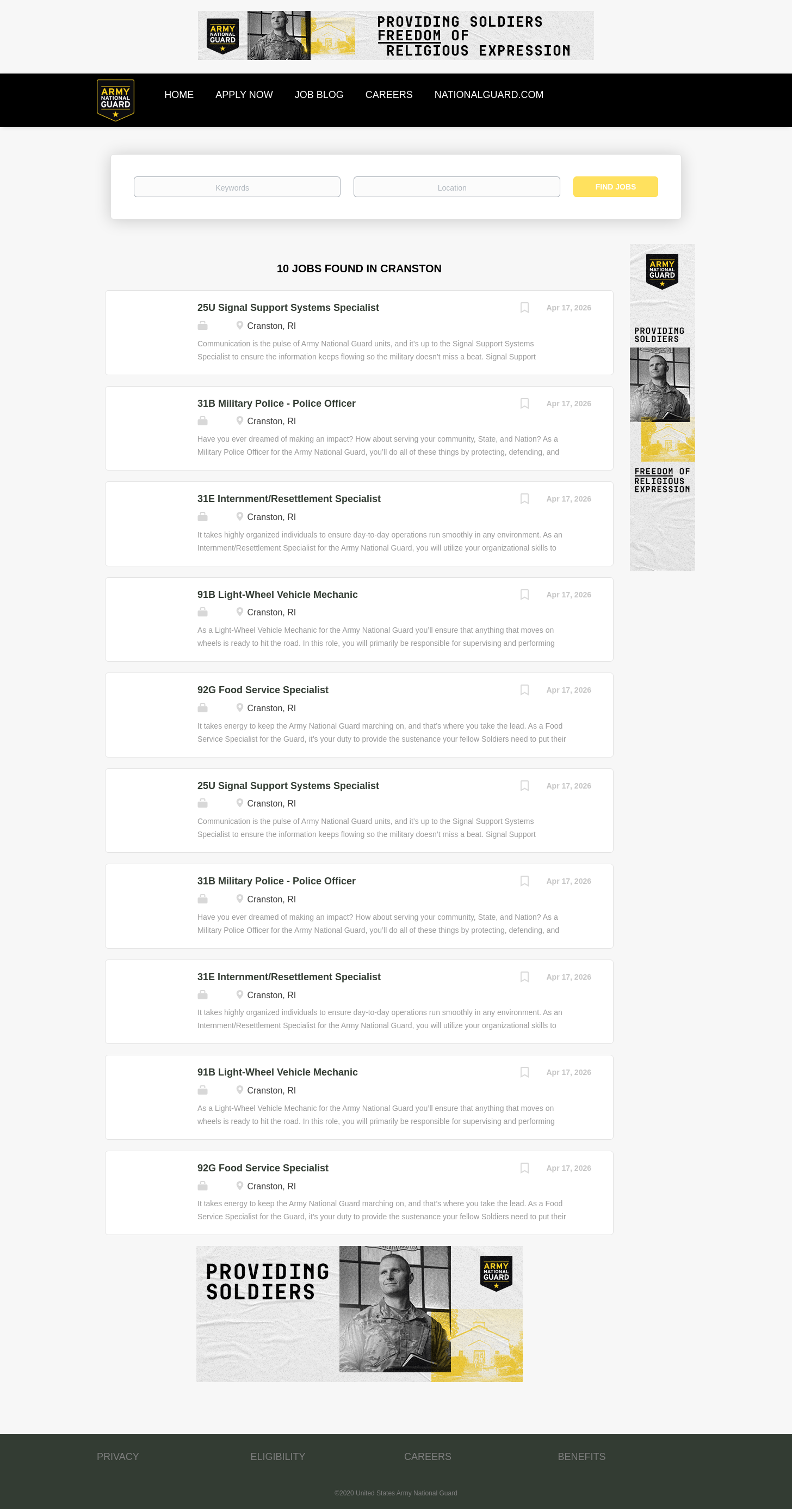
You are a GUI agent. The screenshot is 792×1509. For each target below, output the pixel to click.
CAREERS (427, 1456)
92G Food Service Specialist (263, 690)
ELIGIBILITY (278, 1456)
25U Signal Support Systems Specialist (288, 307)
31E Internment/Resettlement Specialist (289, 498)
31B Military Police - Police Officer (276, 403)
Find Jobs (616, 186)
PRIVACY (118, 1456)
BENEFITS (582, 1456)
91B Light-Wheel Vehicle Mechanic (277, 594)
